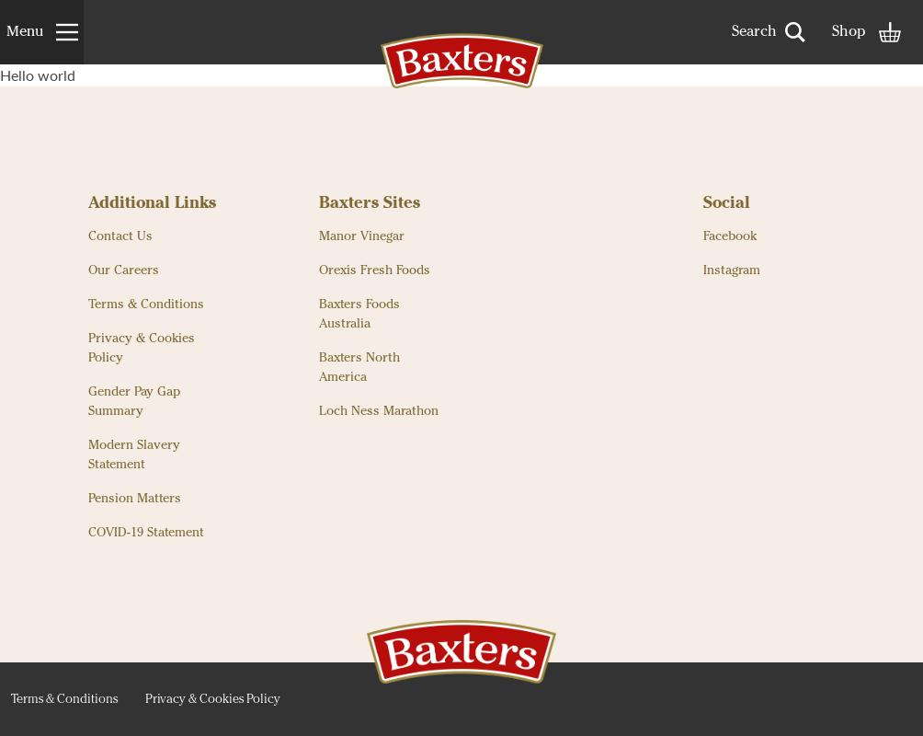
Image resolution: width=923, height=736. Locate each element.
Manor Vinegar (362, 236)
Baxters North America (359, 367)
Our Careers (123, 270)
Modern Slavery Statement (134, 455)
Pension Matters (134, 498)
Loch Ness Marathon (379, 411)
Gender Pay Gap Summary (134, 401)
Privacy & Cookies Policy (141, 348)
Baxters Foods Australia (359, 314)
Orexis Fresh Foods (374, 270)
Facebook (730, 236)
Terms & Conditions (146, 304)
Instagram (731, 270)
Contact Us (120, 236)
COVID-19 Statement (146, 532)
